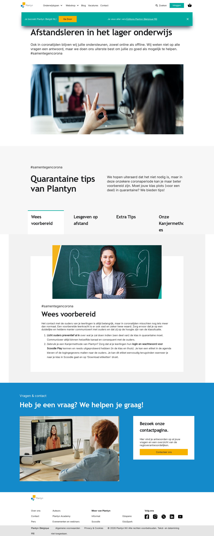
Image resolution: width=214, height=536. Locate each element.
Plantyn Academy (61, 516)
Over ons (35, 510)
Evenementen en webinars (66, 521)
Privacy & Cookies (93, 528)
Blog (83, 5)
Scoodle (96, 521)
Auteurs (56, 510)
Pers (33, 521)
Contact (104, 5)
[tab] (46, 222)
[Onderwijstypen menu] (53, 5)
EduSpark (128, 521)
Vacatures (93, 5)
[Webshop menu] (72, 5)
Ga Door (67, 18)
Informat (96, 516)
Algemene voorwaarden (67, 528)
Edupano (127, 516)
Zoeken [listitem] (161, 5)
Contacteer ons (164, 452)
